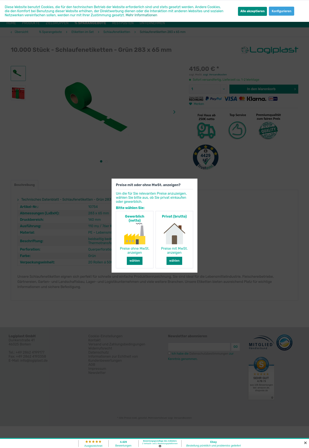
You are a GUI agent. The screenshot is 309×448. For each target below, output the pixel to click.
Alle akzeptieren (252, 11)
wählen (134, 261)
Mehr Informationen (141, 15)
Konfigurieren (281, 11)
